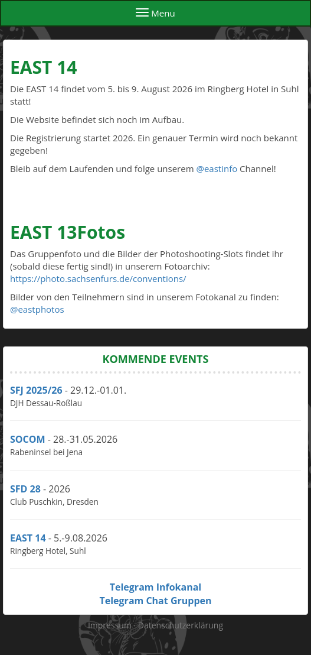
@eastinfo (216, 168)
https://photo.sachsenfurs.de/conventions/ (98, 278)
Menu (155, 13)
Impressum (111, 625)
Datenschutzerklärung (180, 625)
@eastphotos (37, 309)
